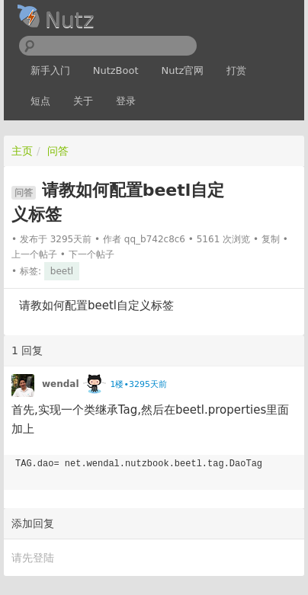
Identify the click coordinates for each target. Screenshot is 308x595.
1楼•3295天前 (138, 384)
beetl (61, 271)
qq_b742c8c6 (154, 239)
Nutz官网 (183, 70)
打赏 (236, 70)
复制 (270, 239)
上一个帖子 (34, 254)
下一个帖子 (91, 254)
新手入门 (50, 70)
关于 (83, 101)
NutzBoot (116, 70)
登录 (126, 101)
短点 (40, 101)
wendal (60, 384)
